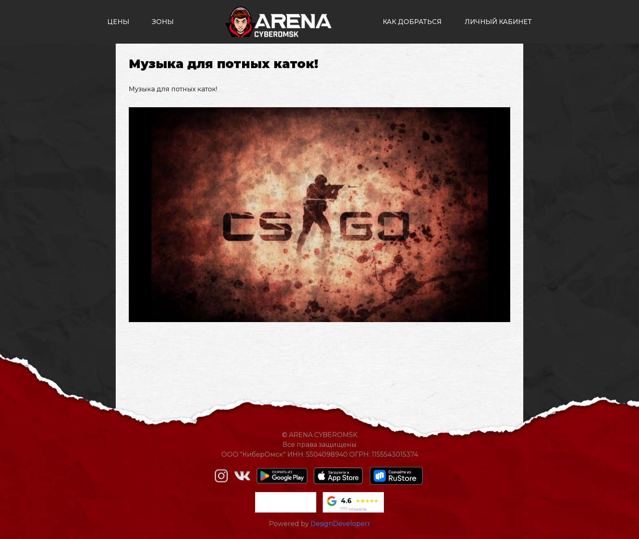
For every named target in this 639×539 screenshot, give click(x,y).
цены (118, 22)
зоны (163, 22)
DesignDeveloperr (340, 524)
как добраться (412, 22)
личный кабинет (498, 22)
